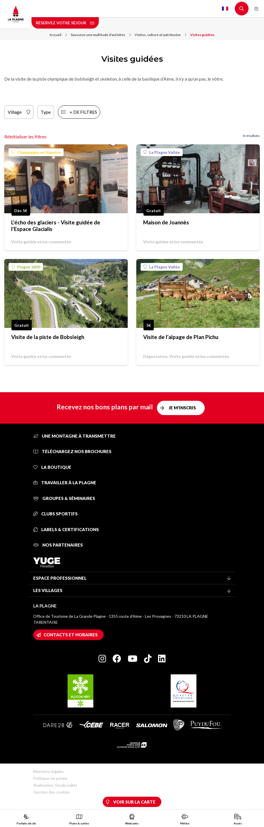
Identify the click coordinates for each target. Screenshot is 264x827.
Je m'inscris (182, 407)
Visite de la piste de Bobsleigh (47, 337)
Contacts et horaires (71, 634)
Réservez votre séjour (65, 22)
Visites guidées (202, 35)
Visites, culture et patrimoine (160, 35)
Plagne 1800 (25, 266)
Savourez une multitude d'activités (101, 35)
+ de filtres (83, 112)
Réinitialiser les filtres (25, 136)
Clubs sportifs (55, 513)
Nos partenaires (58, 544)
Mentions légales (48, 771)
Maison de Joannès (166, 222)
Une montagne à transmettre (74, 436)
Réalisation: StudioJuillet (55, 785)
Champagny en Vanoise (36, 152)
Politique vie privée (50, 778)
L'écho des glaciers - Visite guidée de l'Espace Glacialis (55, 225)
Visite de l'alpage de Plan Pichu (180, 337)
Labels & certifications (66, 529)
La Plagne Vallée (161, 152)
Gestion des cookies (51, 792)
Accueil (58, 35)
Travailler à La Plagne (64, 482)
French (225, 9)
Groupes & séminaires (64, 498)
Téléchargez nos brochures (72, 451)
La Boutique (52, 467)
